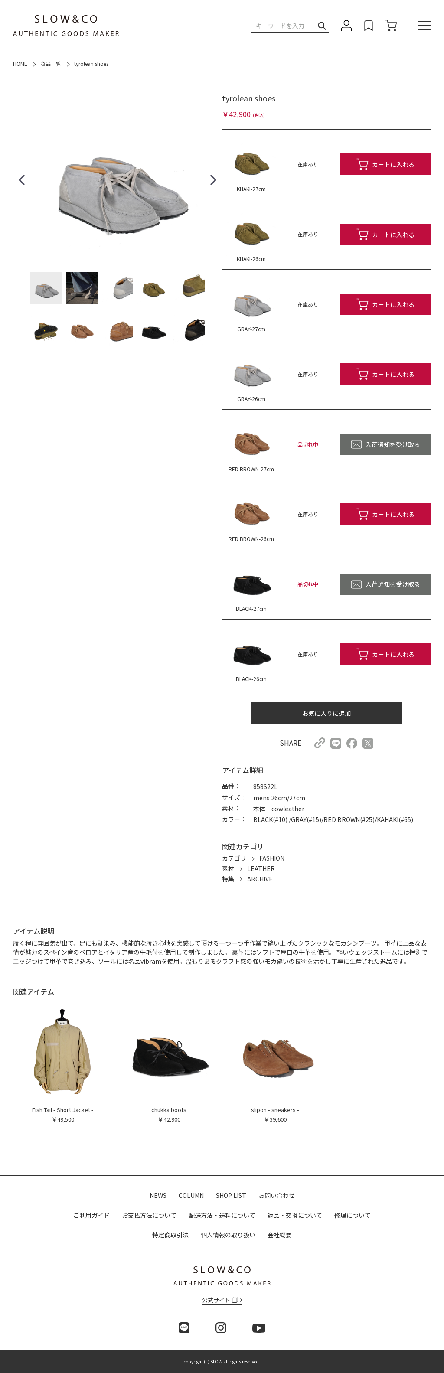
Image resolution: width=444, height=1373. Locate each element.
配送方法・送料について (222, 1215)
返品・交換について (295, 1215)
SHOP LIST (231, 1195)
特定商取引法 (170, 1234)
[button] (22, 180)
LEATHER (261, 868)
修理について (352, 1215)
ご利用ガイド (91, 1215)
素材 (228, 868)
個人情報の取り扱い (228, 1234)
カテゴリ (234, 858)
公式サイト (220, 1300)
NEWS (158, 1195)
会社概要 (280, 1234)
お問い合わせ (276, 1195)
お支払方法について (149, 1215)
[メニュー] (424, 26)
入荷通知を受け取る (393, 444)
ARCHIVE (260, 878)
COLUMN (191, 1195)
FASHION (271, 858)
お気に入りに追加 (326, 713)
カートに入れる (393, 164)
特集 (228, 878)
